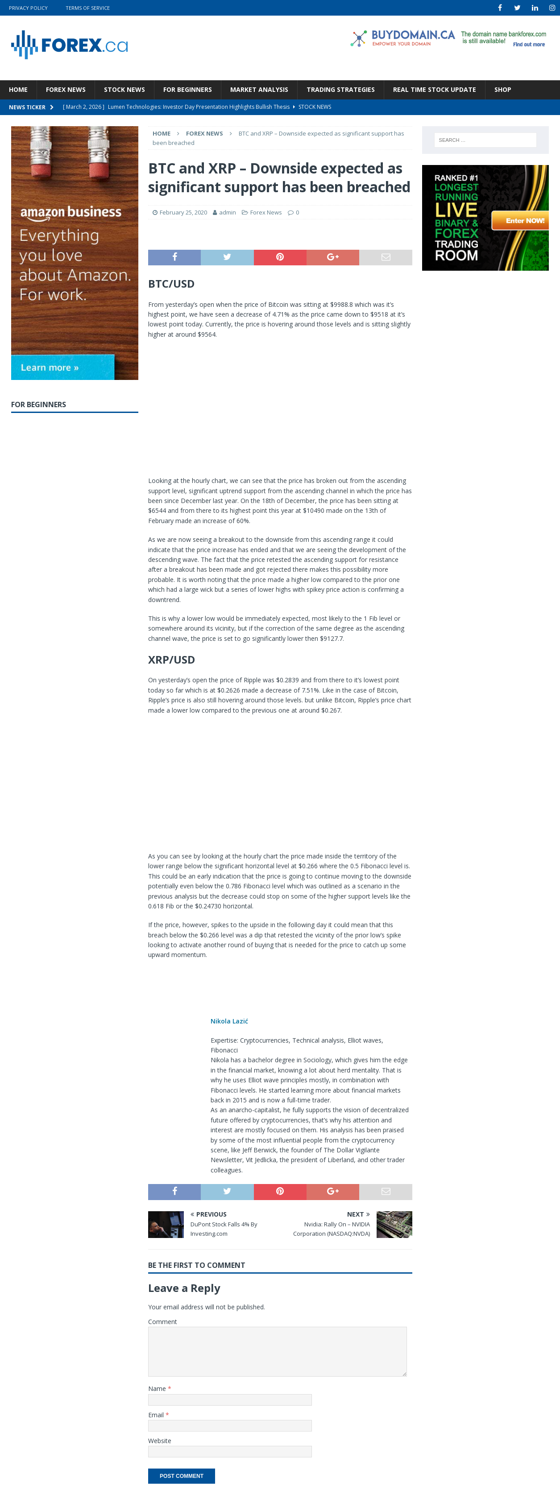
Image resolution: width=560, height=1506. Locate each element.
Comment (162, 1321)
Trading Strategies (341, 89)
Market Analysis (259, 89)
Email (157, 1415)
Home (18, 89)
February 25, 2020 (183, 212)
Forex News (66, 89)
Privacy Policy (28, 7)
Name (158, 1388)
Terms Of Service (88, 7)
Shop (502, 89)
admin (227, 212)
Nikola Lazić (229, 1021)
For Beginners (187, 89)
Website (159, 1440)
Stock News (124, 89)
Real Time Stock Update (434, 89)
